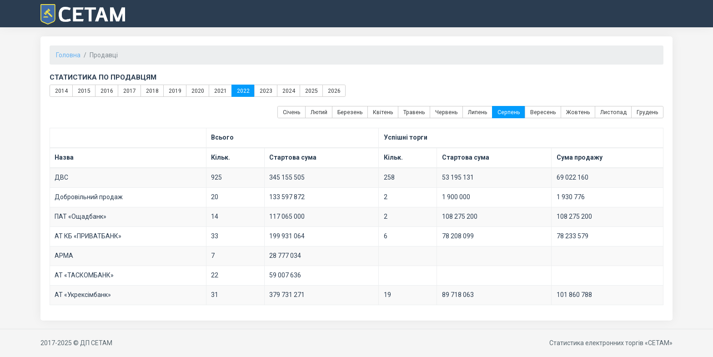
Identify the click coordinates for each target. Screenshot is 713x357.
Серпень (508, 112)
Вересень (543, 112)
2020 (197, 90)
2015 (83, 90)
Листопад (613, 112)
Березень (350, 112)
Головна (68, 55)
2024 (288, 90)
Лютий (319, 112)
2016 (106, 90)
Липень (477, 112)
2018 (152, 90)
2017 (129, 90)
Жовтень (578, 112)
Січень (292, 112)
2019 (174, 90)
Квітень (383, 112)
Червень (446, 112)
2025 (311, 90)
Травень (414, 112)
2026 (333, 90)
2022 (242, 90)
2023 (265, 90)
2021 (220, 90)
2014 (61, 90)
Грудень (647, 112)
